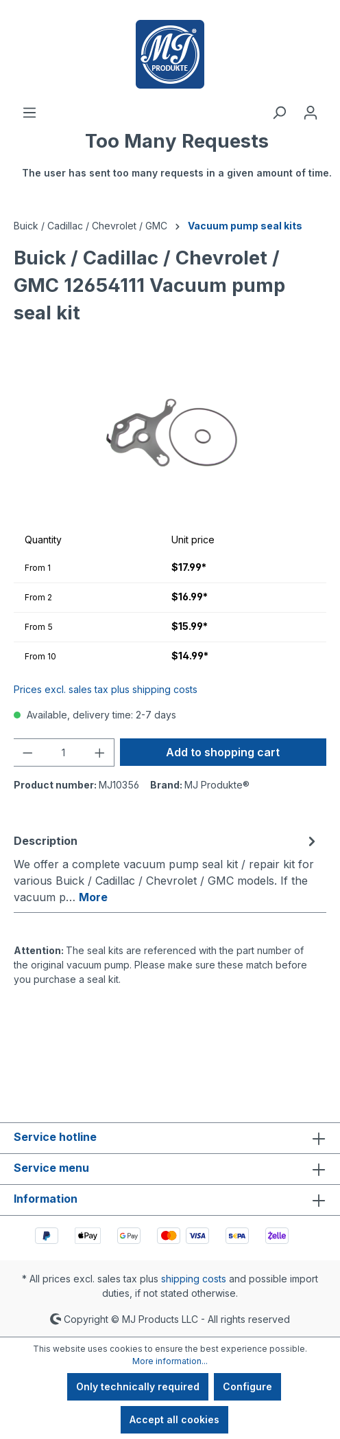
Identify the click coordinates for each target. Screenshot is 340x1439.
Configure (247, 1386)
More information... (170, 1361)
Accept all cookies (174, 1419)
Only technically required (137, 1386)
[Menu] (29, 113)
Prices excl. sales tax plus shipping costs (105, 689)
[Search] (279, 113)
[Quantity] (64, 752)
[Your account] (310, 113)
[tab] (166, 868)
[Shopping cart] (177, 161)
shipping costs (193, 1278)
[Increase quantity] (100, 752)
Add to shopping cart (223, 752)
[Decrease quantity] (27, 752)
